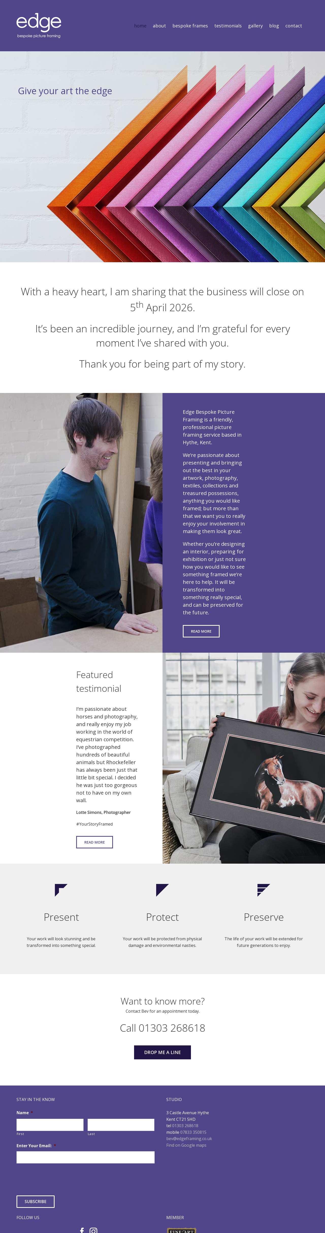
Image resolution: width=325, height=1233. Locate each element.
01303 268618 (185, 1125)
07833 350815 (193, 1132)
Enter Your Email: (36, 1145)
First (20, 1133)
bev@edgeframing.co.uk (189, 1138)
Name (25, 1112)
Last (91, 1133)
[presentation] (55, 1177)
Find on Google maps (186, 1145)
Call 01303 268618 (162, 1028)
